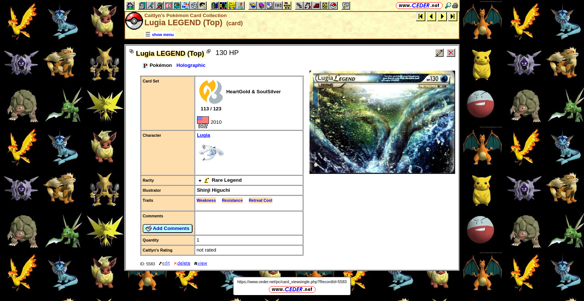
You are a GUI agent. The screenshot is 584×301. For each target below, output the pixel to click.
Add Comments (168, 229)
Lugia (249, 150)
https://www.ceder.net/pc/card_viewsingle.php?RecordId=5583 (292, 281)
